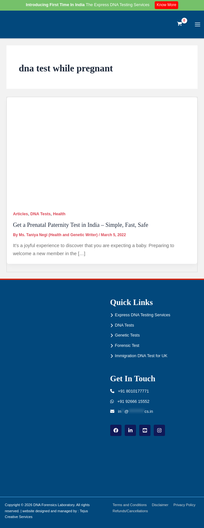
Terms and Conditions (130, 505)
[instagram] (159, 430)
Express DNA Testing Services (142, 314)
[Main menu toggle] (197, 24)
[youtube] (145, 430)
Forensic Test (127, 345)
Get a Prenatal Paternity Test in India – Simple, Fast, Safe (80, 225)
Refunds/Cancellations (130, 511)
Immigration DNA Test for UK (141, 355)
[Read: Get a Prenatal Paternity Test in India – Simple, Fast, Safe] (102, 150)
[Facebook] (115, 430)
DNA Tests (40, 213)
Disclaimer (160, 505)
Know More (166, 5)
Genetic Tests (127, 335)
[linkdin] (130, 430)
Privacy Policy (184, 505)
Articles (20, 213)
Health (59, 213)
